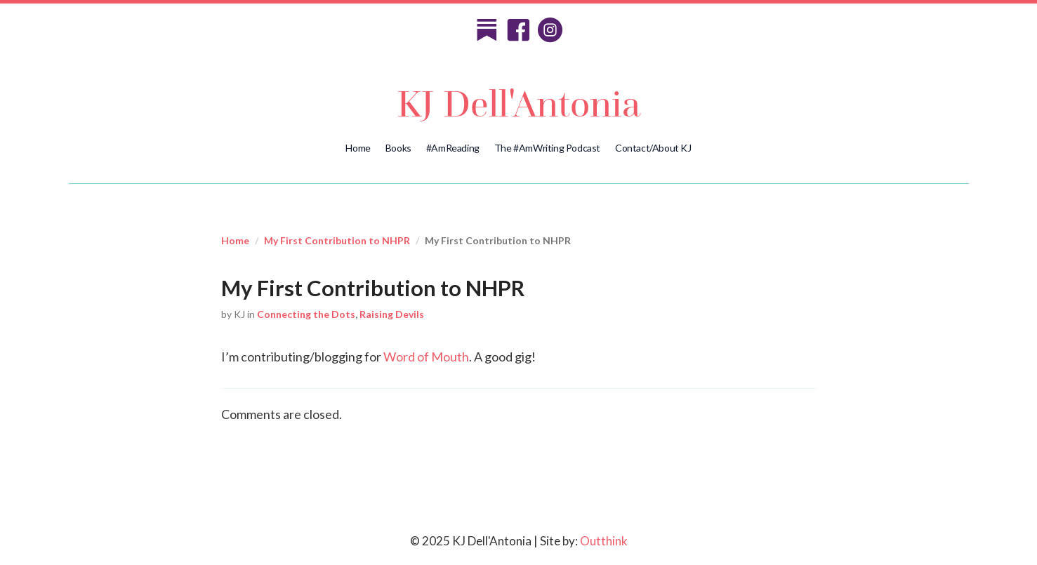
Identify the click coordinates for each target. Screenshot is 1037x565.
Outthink (604, 540)
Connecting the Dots (306, 314)
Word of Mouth (426, 356)
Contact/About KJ (653, 148)
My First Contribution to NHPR (337, 240)
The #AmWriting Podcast (547, 148)
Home (357, 148)
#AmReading (453, 148)
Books (398, 148)
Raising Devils (391, 314)
